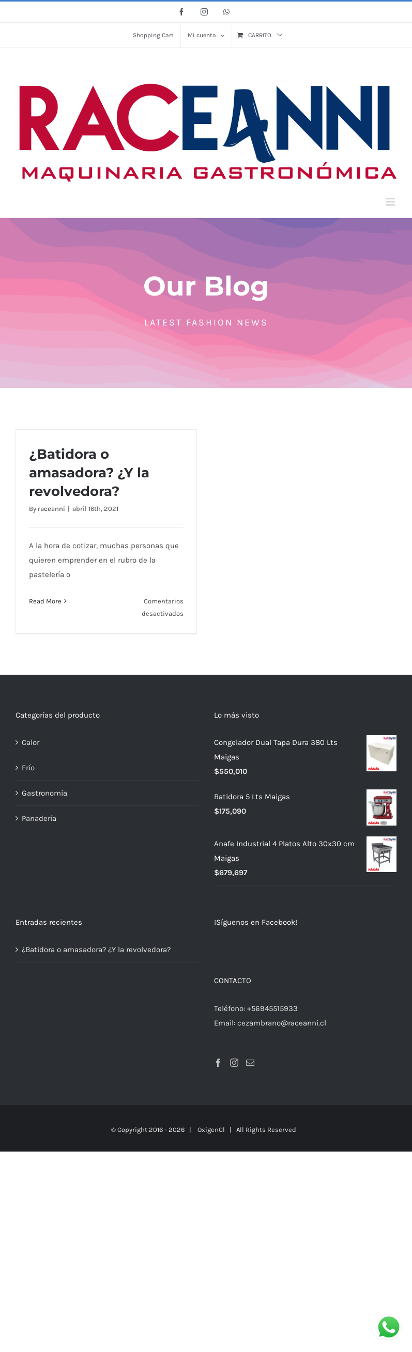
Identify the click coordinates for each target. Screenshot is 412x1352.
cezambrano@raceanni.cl (281, 1023)
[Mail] (250, 1063)
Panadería (39, 818)
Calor (30, 742)
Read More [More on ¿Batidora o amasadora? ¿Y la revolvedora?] (45, 601)
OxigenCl (211, 1129)
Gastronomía (44, 793)
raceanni (51, 508)
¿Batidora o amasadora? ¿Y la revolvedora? (89, 473)
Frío (28, 767)
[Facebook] (218, 1063)
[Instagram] (234, 1063)
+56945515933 (272, 1008)
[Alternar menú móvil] (391, 201)
